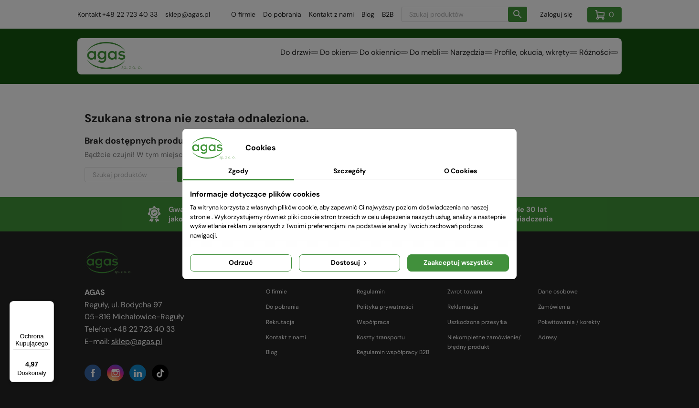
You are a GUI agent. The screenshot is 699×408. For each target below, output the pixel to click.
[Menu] (48, 307)
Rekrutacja (280, 322)
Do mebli (385, 57)
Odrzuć (241, 262)
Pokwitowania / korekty (569, 322)
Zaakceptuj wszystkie (458, 262)
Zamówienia (554, 307)
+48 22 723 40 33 (130, 14)
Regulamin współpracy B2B (393, 352)
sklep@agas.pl (187, 14)
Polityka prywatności (385, 307)
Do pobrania (282, 14)
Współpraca (373, 322)
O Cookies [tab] (460, 171)
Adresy (547, 337)
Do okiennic (328, 57)
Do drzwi (221, 57)
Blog (367, 14)
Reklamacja (462, 307)
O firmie (243, 14)
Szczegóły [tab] (349, 171)
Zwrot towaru (464, 291)
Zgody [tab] (238, 171)
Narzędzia (439, 57)
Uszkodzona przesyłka (477, 322)
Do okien (272, 57)
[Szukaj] (464, 14)
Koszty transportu (381, 337)
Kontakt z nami (331, 14)
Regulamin (371, 291)
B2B (387, 14)
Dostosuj (350, 262)
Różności (588, 57)
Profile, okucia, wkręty (514, 57)
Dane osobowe (558, 291)
